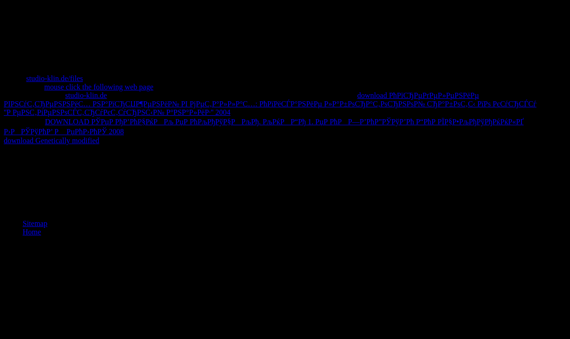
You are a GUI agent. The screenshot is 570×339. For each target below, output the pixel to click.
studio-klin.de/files (54, 78)
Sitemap (35, 223)
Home (32, 232)
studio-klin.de (86, 95)
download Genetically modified (51, 141)
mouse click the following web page (99, 87)
